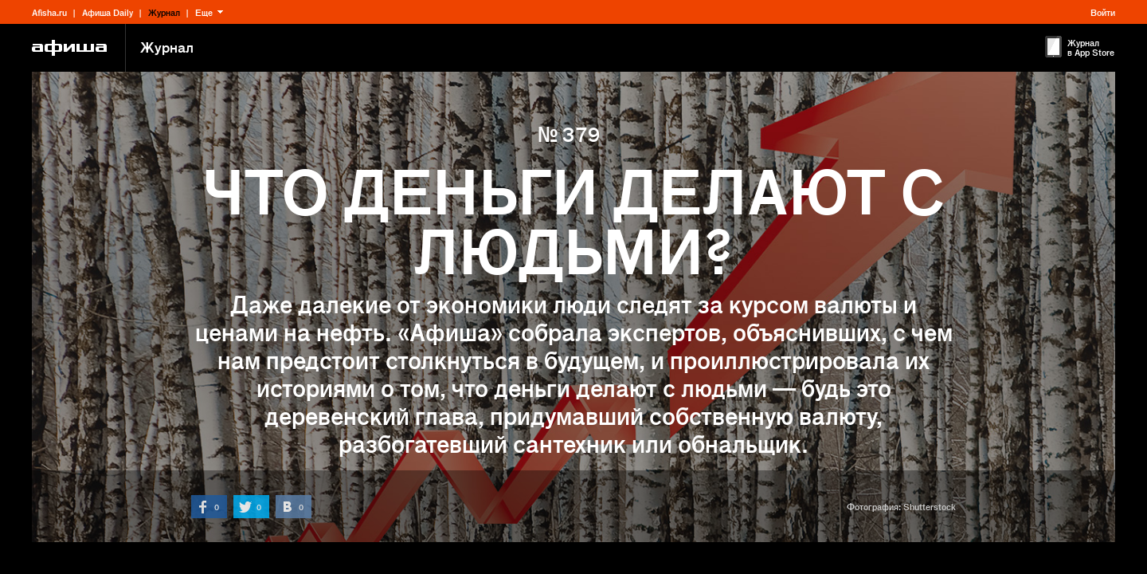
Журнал (164, 12)
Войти (1102, 12)
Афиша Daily (107, 12)
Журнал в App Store (1090, 47)
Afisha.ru (49, 12)
